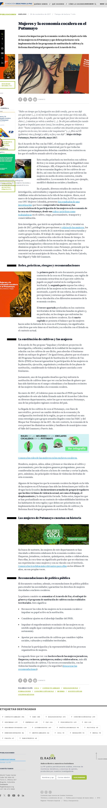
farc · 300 (35, 716)
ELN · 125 (86, 722)
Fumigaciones (24, 691)
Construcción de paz (44, 691)
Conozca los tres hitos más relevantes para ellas (42, 566)
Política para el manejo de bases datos (80, 798)
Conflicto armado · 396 (13, 716)
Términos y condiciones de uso (51, 798)
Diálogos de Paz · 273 (56, 716)
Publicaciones (7, 753)
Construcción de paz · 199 (83, 716)
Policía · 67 (8, 738)
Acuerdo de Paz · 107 (41, 727)
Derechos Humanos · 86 (13, 733)
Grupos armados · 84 (39, 733)
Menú (103, 4)
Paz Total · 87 (91, 727)
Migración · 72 (77, 733)
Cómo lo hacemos (77, 4)
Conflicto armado (51, 688)
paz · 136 (48, 722)
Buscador (90, 4)
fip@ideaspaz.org (7, 787)
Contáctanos (6, 768)
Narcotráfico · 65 (28, 738)
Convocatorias (7, 759)
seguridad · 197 (9, 722)
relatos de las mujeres (72, 227)
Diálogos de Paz (70, 688)
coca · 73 (59, 733)
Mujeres (61, 691)
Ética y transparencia (71, 800)
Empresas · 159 (30, 722)
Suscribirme (79, 777)
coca (36, 688)
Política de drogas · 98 (68, 727)
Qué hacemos (58, 4)
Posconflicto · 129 (67, 722)
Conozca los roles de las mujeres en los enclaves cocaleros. (47, 458)
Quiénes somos (40, 4)
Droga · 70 (95, 733)
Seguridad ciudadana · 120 (14, 727)
